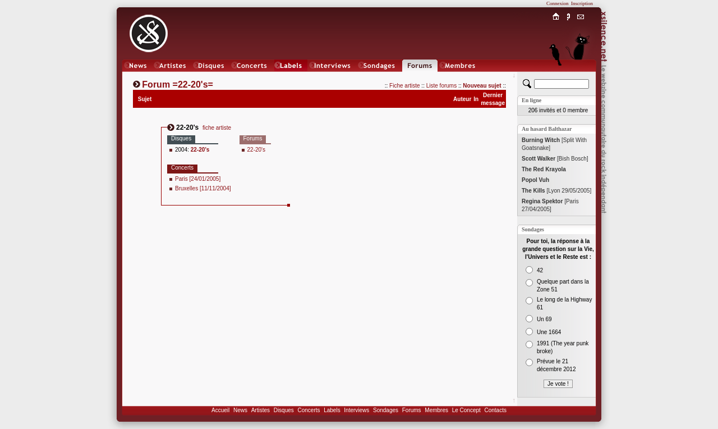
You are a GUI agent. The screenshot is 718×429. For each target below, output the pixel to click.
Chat (581, 77)
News (240, 410)
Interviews (356, 410)
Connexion (557, 3)
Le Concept (466, 410)
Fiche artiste (404, 86)
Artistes (260, 410)
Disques (284, 410)
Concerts (308, 410)
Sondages (385, 410)
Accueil (220, 410)
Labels (332, 410)
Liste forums (441, 86)
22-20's (256, 150)
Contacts (495, 410)
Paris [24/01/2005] (197, 179)
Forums (411, 410)
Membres (436, 410)
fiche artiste (216, 128)
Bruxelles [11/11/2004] (203, 188)
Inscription (582, 3)
